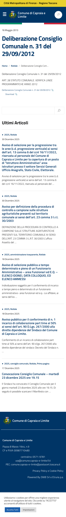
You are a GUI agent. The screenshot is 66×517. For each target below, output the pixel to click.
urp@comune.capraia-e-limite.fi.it (33, 460)
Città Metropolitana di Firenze (20, 3)
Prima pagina (43, 363)
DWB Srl (45, 477)
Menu (4, 15)
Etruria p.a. (57, 477)
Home (4, 66)
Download (9, 94)
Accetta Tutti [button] (12, 509)
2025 (6, 134)
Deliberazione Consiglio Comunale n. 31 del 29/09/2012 (32, 46)
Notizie (14, 66)
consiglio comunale (19, 363)
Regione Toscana (48, 3)
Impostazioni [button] (28, 509)
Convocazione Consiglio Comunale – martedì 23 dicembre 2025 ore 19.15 (30, 376)
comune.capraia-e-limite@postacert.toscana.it (35, 464)
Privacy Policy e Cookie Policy (48, 471)
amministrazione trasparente (24, 254)
